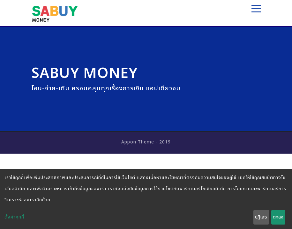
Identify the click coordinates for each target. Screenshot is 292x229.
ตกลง (278, 217)
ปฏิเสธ (261, 217)
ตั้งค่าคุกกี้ (14, 217)
